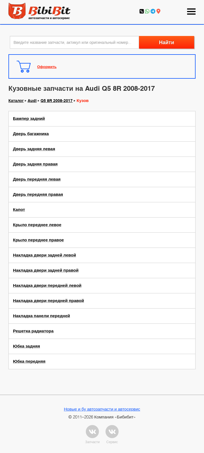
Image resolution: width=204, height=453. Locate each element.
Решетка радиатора (33, 331)
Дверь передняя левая (36, 179)
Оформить (47, 66)
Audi (32, 100)
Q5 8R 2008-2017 (57, 100)
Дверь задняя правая (35, 164)
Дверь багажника (31, 133)
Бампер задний (29, 118)
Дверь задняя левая (34, 148)
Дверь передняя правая (38, 194)
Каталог (16, 100)
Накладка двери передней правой (48, 300)
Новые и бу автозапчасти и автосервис (102, 408)
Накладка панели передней (41, 315)
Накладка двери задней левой (44, 255)
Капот (19, 209)
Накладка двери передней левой (47, 285)
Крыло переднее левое (37, 224)
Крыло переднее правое (38, 240)
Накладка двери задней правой (46, 270)
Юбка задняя (26, 346)
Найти (166, 42)
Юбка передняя (29, 361)
